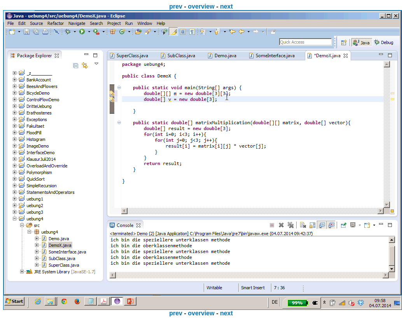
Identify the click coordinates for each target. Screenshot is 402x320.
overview (201, 6)
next (226, 6)
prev (175, 6)
